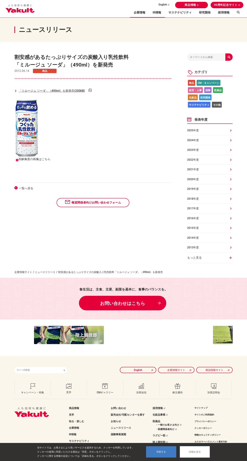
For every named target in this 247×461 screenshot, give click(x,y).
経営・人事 (195, 90)
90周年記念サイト (226, 5)
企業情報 (74, 422)
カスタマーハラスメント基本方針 (210, 436)
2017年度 (193, 208)
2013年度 (193, 247)
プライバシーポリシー (205, 416)
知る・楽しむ (76, 415)
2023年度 (193, 150)
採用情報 (224, 12)
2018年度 (193, 198)
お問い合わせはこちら (122, 303)
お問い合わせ (118, 402)
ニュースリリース (45, 272)
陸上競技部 (159, 436)
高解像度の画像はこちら (34, 159)
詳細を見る (195, 451)
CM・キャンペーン (208, 83)
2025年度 (193, 130)
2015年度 (193, 228)
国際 (207, 90)
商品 (191, 83)
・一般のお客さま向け (167, 419)
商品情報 (190, 5)
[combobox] (38, 364)
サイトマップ (201, 402)
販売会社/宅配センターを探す (128, 409)
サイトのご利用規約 (204, 409)
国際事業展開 (118, 428)
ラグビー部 (159, 430)
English (163, 4)
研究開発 (205, 12)
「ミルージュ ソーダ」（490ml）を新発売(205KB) (52, 90)
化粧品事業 (159, 409)
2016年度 (193, 218)
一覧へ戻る (26, 188)
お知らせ (116, 415)
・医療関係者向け (165, 423)
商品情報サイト (214, 364)
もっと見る (194, 257)
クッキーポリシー (203, 422)
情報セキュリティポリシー (207, 429)
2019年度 (193, 189)
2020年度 (193, 179)
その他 (217, 104)
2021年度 (193, 169)
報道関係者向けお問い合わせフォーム (96, 202)
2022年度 (193, 159)
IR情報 (72, 428)
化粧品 (193, 97)
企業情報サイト (23, 272)
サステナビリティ (180, 12)
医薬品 (218, 90)
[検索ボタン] (64, 364)
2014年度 (193, 237)
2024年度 (193, 140)
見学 (71, 409)
